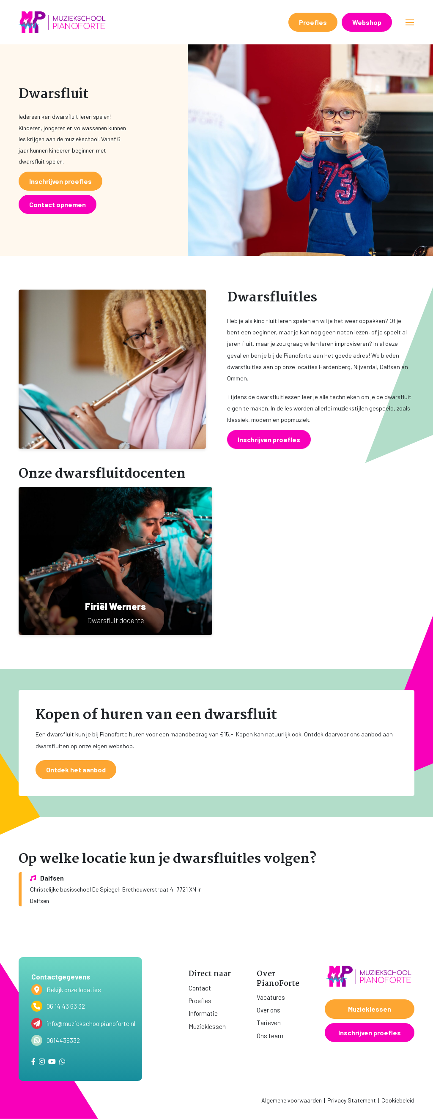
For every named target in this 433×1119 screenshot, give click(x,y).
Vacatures (271, 997)
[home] (63, 22)
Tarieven (269, 1022)
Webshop (366, 22)
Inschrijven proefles (369, 1033)
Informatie (203, 1013)
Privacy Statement (351, 1100)
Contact (200, 988)
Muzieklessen (207, 1026)
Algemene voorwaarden (291, 1100)
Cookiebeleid (397, 1100)
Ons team (270, 1036)
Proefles (313, 22)
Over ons (268, 1010)
